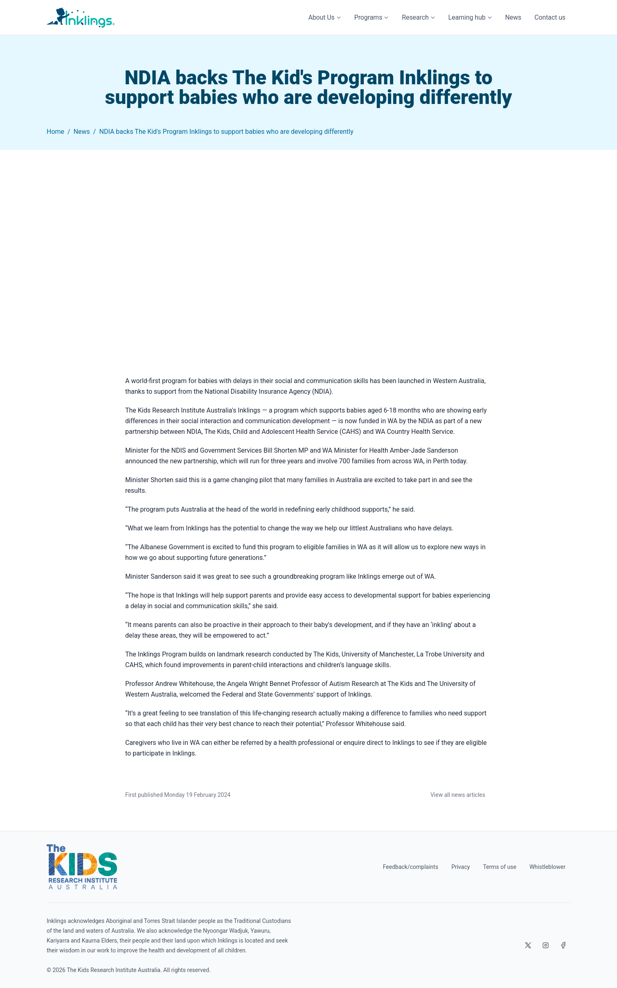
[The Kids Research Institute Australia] (82, 866)
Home (55, 131)
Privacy (460, 867)
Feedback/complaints (410, 867)
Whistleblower (547, 867)
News (513, 17)
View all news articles (457, 795)
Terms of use (499, 867)
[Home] (81, 17)
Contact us (549, 17)
